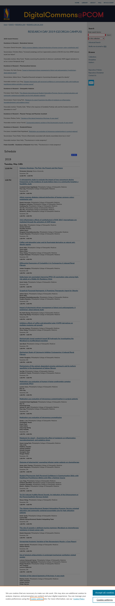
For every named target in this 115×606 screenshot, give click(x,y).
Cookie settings (37, 599)
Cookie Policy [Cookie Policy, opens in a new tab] (78, 599)
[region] (57, 596)
